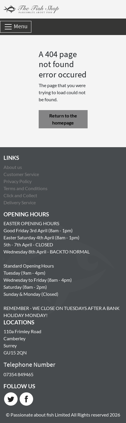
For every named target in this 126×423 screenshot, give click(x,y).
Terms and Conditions (25, 188)
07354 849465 (18, 374)
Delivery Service (20, 202)
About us (13, 167)
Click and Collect (20, 195)
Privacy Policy (18, 181)
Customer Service (21, 174)
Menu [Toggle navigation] (16, 26)
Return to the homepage (63, 119)
